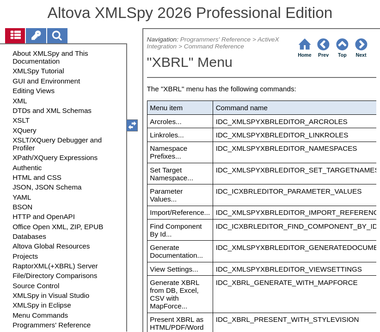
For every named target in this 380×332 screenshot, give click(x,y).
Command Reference (214, 46)
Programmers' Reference (215, 39)
